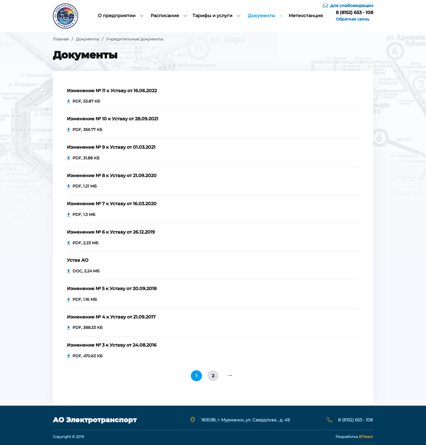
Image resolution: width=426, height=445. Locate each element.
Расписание (169, 15)
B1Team (366, 437)
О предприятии (120, 15)
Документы (265, 15)
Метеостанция (306, 15)
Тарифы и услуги (216, 15)
